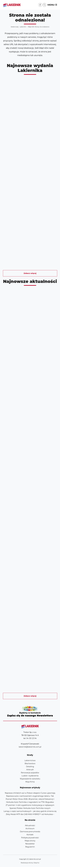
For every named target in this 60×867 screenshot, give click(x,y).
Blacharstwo (30, 763)
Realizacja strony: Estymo (30, 863)
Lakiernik (23, 27)
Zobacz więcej (30, 273)
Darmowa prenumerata (30, 831)
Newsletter (30, 711)
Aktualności (30, 825)
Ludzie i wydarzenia (30, 776)
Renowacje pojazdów (30, 773)
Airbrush (30, 770)
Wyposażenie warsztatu (30, 779)
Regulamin (30, 847)
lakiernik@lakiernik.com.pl (30, 747)
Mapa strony (30, 841)
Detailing (30, 766)
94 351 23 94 (31, 738)
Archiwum (29, 828)
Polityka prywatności (30, 838)
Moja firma (30, 782)
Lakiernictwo (30, 760)
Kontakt (30, 835)
